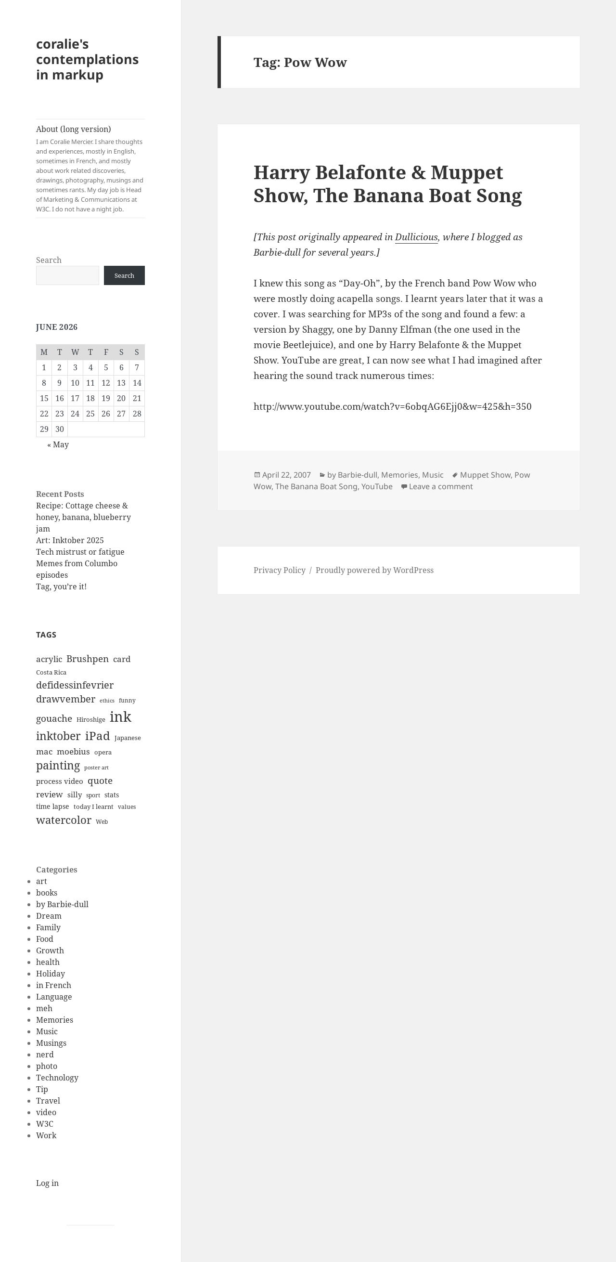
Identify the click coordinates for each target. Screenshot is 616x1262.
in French (53, 985)
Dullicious (416, 237)
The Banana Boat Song (316, 486)
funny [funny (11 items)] (127, 700)
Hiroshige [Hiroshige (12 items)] (91, 719)
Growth (50, 950)
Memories (54, 1020)
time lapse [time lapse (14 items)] (52, 806)
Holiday (50, 973)
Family (48, 927)
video (46, 1112)
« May (58, 444)
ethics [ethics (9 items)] (107, 700)
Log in (47, 1183)
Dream (49, 916)
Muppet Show (485, 474)
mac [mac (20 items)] (44, 751)
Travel (48, 1100)
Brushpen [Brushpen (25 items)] (87, 658)
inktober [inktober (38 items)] (58, 735)
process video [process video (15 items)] (59, 781)
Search (49, 260)
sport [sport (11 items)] (93, 795)
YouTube (377, 486)
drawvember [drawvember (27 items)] (65, 698)
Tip (42, 1089)
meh (44, 1008)
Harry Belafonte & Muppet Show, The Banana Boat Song (388, 183)
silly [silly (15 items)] (74, 794)
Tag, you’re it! (61, 586)
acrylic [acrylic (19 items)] (49, 658)
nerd (45, 1054)
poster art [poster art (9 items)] (96, 767)
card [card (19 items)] (121, 658)
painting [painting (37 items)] (58, 765)
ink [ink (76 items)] (120, 716)
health (48, 962)
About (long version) (90, 169)
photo (46, 1066)
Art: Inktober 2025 (70, 540)
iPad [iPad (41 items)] (97, 735)
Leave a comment (441, 486)
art (41, 881)
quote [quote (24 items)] (100, 780)
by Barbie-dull (62, 904)
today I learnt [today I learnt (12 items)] (94, 806)
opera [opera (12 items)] (103, 752)
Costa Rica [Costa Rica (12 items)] (51, 672)
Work (46, 1135)
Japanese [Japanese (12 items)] (128, 737)
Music (47, 1031)
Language (54, 996)
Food (44, 939)
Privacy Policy (280, 570)
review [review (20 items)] (49, 794)
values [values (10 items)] (127, 806)
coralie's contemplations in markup (87, 59)
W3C (44, 1124)
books (46, 892)
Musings (51, 1043)
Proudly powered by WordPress (375, 570)
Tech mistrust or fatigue (80, 551)
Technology (57, 1077)
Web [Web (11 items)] (102, 822)
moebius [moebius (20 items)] (73, 751)
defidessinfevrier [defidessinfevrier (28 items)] (75, 684)
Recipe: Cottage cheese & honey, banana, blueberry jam (83, 517)
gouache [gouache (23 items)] (54, 718)
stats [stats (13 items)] (111, 794)
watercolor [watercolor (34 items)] (63, 819)
